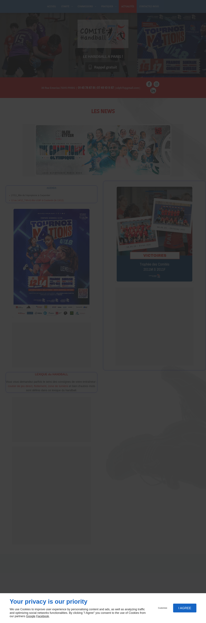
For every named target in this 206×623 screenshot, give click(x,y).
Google (30, 616)
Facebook (42, 616)
